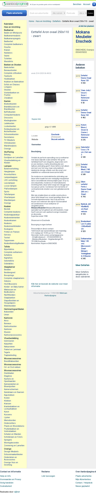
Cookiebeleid (6, 486)
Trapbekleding (10, 355)
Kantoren (8, 329)
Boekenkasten (10, 104)
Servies (7, 235)
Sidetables (9, 263)
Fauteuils (8, 76)
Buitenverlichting (11, 168)
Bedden (7, 269)
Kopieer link (36, 119)
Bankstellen (9, 67)
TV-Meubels (9, 140)
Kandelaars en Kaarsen (14, 392)
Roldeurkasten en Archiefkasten (11, 130)
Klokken (7, 401)
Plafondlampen (10, 189)
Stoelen (7, 90)
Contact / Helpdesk (84, 483)
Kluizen (7, 332)
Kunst (6, 412)
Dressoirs (8, 117)
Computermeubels (12, 115)
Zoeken (90, 13)
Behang (7, 154)
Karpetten (8, 344)
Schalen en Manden (12, 434)
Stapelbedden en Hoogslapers (11, 301)
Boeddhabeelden (11, 361)
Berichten (77, 4)
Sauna (6, 56)
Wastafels (8, 61)
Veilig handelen (6, 483)
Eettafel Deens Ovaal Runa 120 (86, 78)
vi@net (17, 492)
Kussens (8, 414)
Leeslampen (9, 183)
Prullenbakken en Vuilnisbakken (11, 430)
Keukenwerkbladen (12, 226)
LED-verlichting (10, 180)
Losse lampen (10, 186)
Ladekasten (9, 123)
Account (86, 4)
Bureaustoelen (10, 70)
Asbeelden (9, 312)
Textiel (7, 237)
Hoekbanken (9, 79)
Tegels (7, 352)
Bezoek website (57, 139)
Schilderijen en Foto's (13, 437)
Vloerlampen (9, 197)
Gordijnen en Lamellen (13, 157)
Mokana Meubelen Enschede (84, 37)
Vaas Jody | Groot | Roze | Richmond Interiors (86, 95)
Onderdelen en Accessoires (10, 458)
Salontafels (9, 261)
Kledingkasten (10, 120)
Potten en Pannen (12, 232)
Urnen (6, 314)
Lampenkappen (10, 177)
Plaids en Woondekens (14, 426)
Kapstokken (9, 395)
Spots (6, 191)
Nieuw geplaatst (83, 486)
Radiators (8, 53)
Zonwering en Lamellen (14, 445)
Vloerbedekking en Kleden (12, 161)
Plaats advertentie (84, 476)
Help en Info (5, 476)
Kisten (7, 398)
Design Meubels (11, 451)
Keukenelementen (12, 217)
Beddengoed (9, 272)
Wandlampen (9, 200)
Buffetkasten (9, 112)
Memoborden (10, 420)
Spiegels (8, 440)
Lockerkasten (10, 126)
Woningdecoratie (11, 442)
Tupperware (9, 240)
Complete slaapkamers (14, 278)
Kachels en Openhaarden (10, 380)
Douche (7, 47)
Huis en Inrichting (43, 21)
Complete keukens (12, 212)
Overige (7, 148)
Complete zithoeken (13, 73)
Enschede (55, 134)
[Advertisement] (50, 54)
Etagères (8, 376)
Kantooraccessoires (13, 335)
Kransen (7, 403)
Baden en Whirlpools (13, 33)
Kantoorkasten (10, 326)
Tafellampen (9, 194)
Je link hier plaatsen (86, 26)
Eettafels (8, 255)
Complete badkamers (13, 44)
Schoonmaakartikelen (13, 454)
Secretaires (9, 137)
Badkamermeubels (12, 35)
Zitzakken (8, 98)
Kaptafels (8, 258)
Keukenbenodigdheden (14, 243)
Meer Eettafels (82, 265)
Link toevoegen (48, 476)
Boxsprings (9, 275)
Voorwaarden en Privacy (10, 479)
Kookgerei (8, 229)
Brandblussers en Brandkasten (11, 108)
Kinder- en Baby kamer (14, 287)
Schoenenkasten (11, 134)
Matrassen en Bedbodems (10, 290)
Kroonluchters (10, 174)
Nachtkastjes (9, 295)
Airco (6, 320)
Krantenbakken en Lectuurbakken (12, 407)
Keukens (8, 223)
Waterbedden (10, 306)
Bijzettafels (9, 249)
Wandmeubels (10, 146)
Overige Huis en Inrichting (11, 463)
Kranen (7, 50)
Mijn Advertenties (83, 479)
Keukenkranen (10, 220)
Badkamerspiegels (12, 38)
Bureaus (7, 323)
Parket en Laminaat (12, 349)
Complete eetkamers (13, 252)
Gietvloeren (9, 341)
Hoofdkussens (10, 284)
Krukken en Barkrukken (14, 82)
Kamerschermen (11, 389)
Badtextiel (8, 41)
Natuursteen (9, 346)
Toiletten (8, 58)
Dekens (7, 281)
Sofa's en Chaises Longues (12, 85)
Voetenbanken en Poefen (11, 93)
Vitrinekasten (10, 143)
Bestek (7, 209)
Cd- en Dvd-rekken (12, 367)
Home (31, 21)
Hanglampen (9, 171)
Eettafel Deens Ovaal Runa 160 (86, 112)
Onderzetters (10, 423)
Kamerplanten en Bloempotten (11, 385)
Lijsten (7, 417)
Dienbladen (9, 373)
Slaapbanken (9, 298)
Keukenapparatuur (12, 215)
